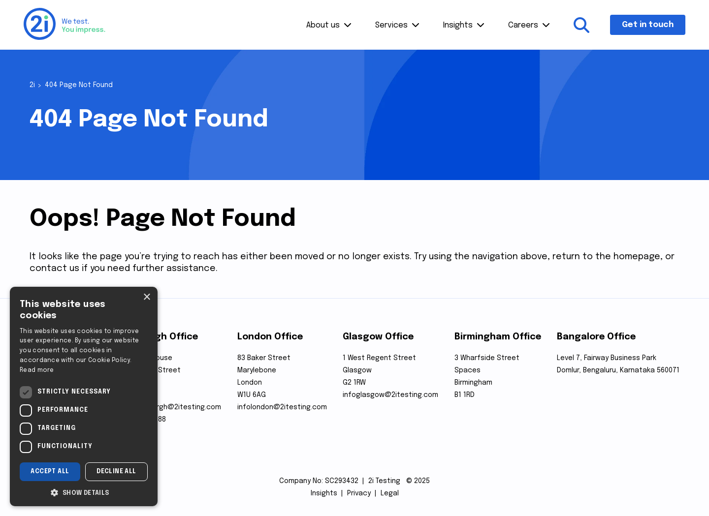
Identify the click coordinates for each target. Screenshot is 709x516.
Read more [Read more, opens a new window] (37, 370)
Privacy (359, 493)
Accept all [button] (50, 472)
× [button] (146, 297)
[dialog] (84, 396)
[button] (84, 491)
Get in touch (648, 25)
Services (391, 25)
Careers (523, 25)
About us (323, 25)
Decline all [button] (116, 472)
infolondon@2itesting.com (282, 407)
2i (32, 85)
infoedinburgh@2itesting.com (171, 407)
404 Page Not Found (79, 85)
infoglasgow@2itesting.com (390, 395)
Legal (390, 493)
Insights (458, 25)
